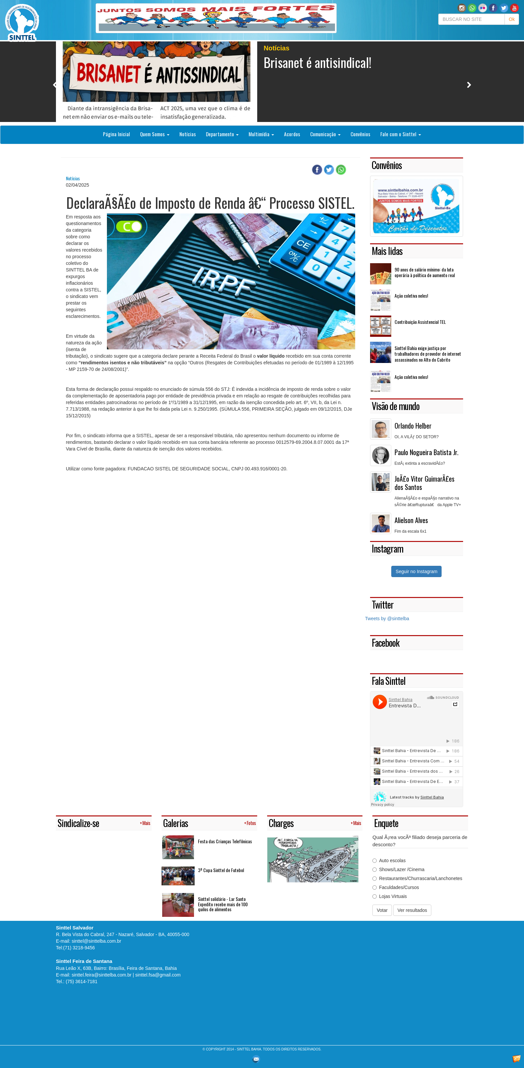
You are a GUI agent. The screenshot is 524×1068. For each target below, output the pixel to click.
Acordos (292, 134)
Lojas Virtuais (389, 896)
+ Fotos (250, 823)
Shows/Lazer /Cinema (398, 869)
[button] (472, 7)
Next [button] (469, 85)
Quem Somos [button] (154, 134)
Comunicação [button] (325, 134)
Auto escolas (388, 860)
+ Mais (145, 823)
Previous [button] (55, 85)
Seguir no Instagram (416, 571)
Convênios (360, 134)
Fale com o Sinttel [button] (400, 134)
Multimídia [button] (261, 134)
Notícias (187, 134)
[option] (262, 81)
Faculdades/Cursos (395, 887)
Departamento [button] (222, 134)
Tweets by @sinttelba (387, 618)
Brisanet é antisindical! (317, 62)
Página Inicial (116, 134)
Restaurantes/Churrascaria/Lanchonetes (417, 878)
